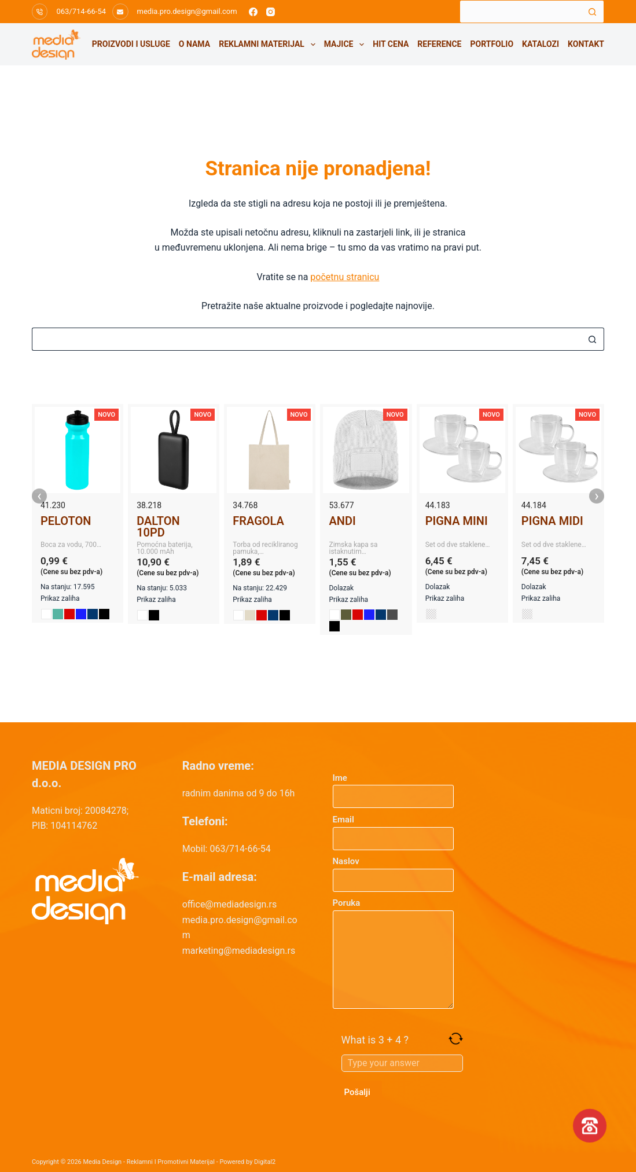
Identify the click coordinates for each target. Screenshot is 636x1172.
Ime (393, 787)
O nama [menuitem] (194, 44)
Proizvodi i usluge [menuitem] (131, 44)
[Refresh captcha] (455, 1038)
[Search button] (592, 11)
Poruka (393, 953)
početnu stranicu (344, 276)
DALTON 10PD (158, 526)
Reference (439, 44)
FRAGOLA (258, 521)
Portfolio (491, 44)
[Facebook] (253, 12)
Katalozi (540, 44)
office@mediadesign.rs (229, 904)
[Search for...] (520, 11)
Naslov (393, 871)
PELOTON (66, 521)
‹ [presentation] (39, 496)
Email (393, 829)
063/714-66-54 (81, 11)
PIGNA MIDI (552, 521)
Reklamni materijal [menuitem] (269, 45)
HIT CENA (391, 44)
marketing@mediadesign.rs (238, 950)
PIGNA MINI (456, 521)
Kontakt (586, 44)
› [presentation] (596, 496)
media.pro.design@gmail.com (187, 11)
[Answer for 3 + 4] (402, 1063)
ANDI (342, 521)
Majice (346, 45)
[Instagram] (270, 12)
